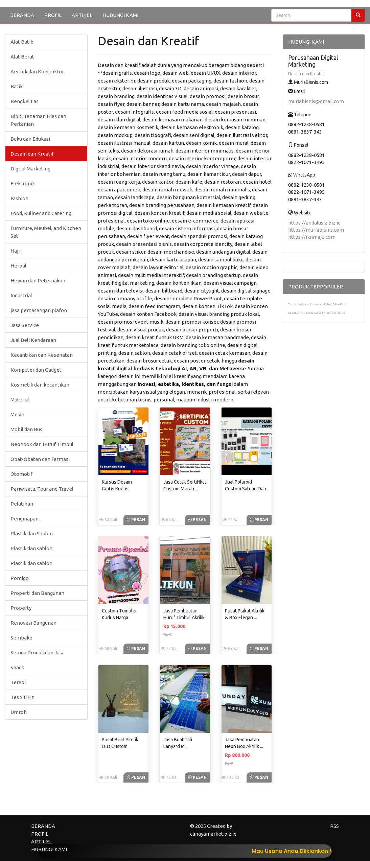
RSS (334, 826)
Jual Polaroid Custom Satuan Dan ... (245, 488)
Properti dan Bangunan (37, 593)
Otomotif (21, 474)
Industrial (21, 295)
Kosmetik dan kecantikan (39, 385)
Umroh (18, 712)
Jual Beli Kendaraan (33, 340)
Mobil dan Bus (26, 429)
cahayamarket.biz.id (213, 834)
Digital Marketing (30, 168)
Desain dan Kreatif (32, 154)
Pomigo (19, 578)
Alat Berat (22, 57)
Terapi (18, 682)
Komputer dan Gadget (36, 370)
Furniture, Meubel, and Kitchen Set (45, 232)
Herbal (18, 266)
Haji (15, 251)
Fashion (19, 198)
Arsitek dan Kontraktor (37, 71)
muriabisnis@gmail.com (316, 101)
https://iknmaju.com (312, 237)
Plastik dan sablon (31, 548)
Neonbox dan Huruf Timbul (41, 444)
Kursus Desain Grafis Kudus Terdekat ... (117, 488)
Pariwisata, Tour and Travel (41, 489)
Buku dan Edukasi (30, 139)
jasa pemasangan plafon (38, 310)
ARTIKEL (82, 15)
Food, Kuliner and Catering (40, 213)
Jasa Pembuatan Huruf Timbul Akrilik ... (184, 617)
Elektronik (22, 183)
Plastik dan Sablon (31, 533)
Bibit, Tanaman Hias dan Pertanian (38, 120)
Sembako (21, 638)
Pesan (136, 519)
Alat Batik (21, 42)
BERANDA (22, 15)
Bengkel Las (24, 101)
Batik (16, 86)
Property (20, 608)
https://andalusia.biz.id (314, 223)
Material (20, 399)
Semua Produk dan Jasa (37, 652)
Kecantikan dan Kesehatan (41, 355)
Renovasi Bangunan (33, 623)
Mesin (17, 414)
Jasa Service (24, 325)
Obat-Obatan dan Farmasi (40, 459)
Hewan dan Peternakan (37, 280)
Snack (17, 667)
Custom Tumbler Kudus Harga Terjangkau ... (119, 617)
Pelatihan (21, 504)
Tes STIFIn (22, 697)
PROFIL (53, 15)
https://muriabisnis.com (316, 230)
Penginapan (24, 518)
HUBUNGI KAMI (120, 15)
